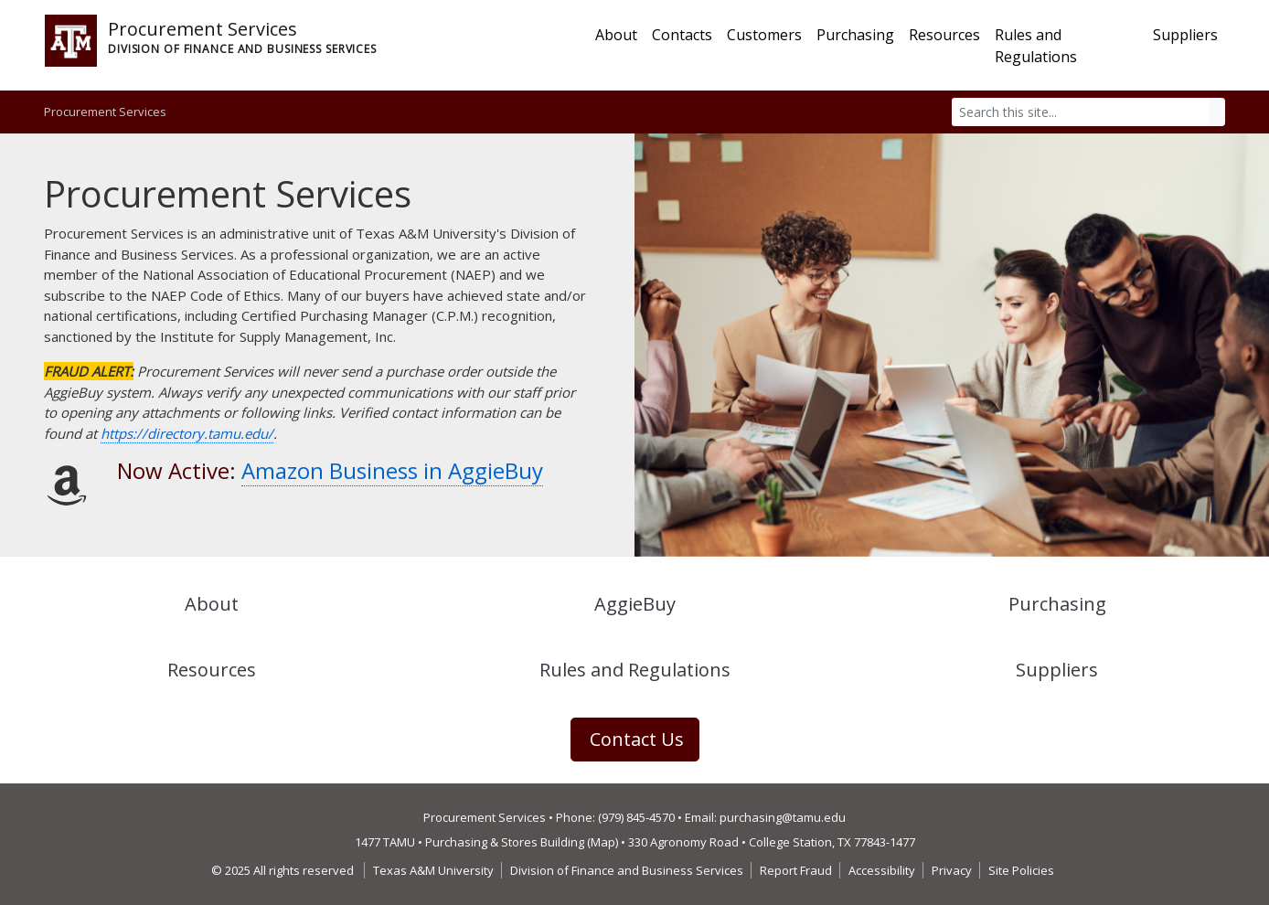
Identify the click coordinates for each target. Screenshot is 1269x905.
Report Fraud (796, 870)
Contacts (682, 35)
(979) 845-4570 (636, 817)
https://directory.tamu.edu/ (187, 433)
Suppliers (1185, 35)
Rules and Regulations (1036, 46)
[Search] (1081, 112)
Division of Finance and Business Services (626, 870)
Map (603, 842)
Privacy (952, 870)
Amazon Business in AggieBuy (392, 470)
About (616, 35)
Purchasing (855, 35)
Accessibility (881, 870)
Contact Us (637, 739)
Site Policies (1021, 870)
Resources (944, 35)
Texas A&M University (433, 870)
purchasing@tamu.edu (783, 817)
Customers (764, 35)
